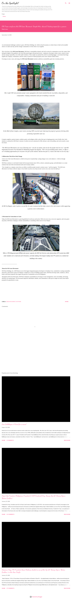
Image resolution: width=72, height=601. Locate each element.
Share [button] (66, 301)
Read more (67, 440)
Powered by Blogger (36, 596)
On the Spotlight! (10, 3)
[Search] (66, 3)
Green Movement (11, 301)
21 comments (10, 514)
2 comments (10, 440)
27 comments (10, 588)
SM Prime (18, 301)
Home (4, 16)
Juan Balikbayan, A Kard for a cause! (14, 424)
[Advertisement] (36, 356)
